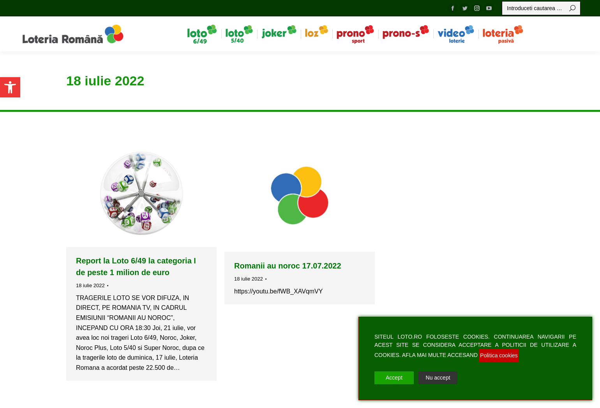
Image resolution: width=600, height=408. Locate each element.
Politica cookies (499, 355)
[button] (10, 87)
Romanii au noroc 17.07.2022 (287, 265)
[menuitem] (202, 33)
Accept (394, 377)
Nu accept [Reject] (438, 377)
